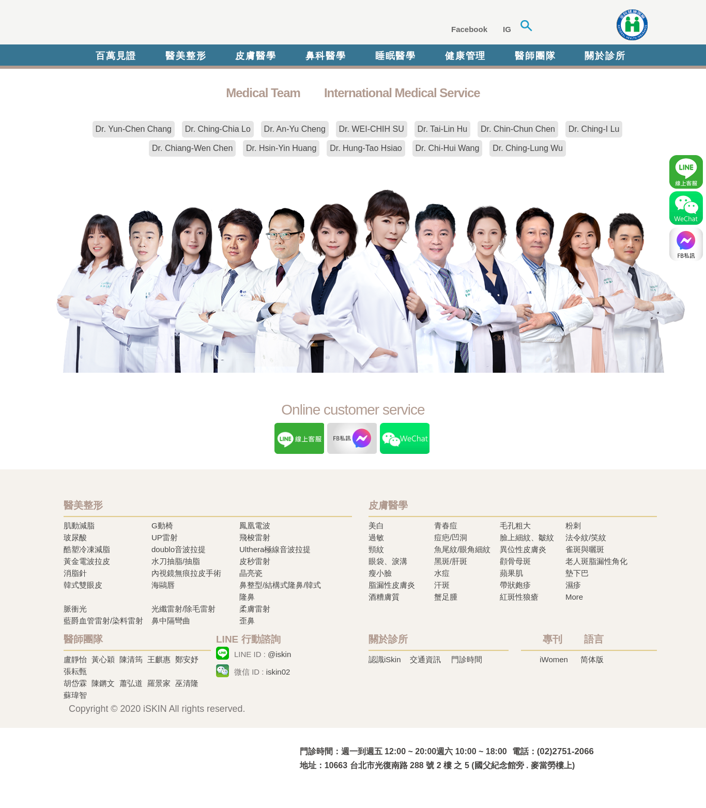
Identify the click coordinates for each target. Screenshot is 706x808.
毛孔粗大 (515, 525)
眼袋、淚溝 (388, 561)
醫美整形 (185, 56)
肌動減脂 (79, 525)
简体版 (592, 659)
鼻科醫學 (325, 56)
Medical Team (263, 93)
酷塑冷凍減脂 (87, 549)
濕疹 (573, 585)
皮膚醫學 (255, 56)
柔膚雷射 (254, 608)
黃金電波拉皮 (87, 561)
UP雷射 (164, 537)
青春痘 (445, 525)
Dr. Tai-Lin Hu (443, 129)
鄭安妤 (186, 659)
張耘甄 (75, 671)
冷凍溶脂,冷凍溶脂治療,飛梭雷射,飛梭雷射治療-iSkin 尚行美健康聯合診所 (164, 757)
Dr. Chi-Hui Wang (448, 148)
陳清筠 (131, 659)
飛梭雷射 (254, 537)
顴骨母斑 (515, 561)
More (574, 596)
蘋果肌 (511, 573)
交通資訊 (425, 659)
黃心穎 (103, 659)
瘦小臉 (380, 573)
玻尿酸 (75, 537)
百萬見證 (116, 56)
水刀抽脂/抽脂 (175, 561)
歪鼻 (247, 620)
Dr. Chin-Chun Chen (518, 129)
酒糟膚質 (384, 596)
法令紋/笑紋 (585, 537)
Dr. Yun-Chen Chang (134, 129)
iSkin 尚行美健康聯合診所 (220, 24)
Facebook (469, 29)
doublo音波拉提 (178, 549)
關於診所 (605, 56)
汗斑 (442, 585)
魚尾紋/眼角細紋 (462, 549)
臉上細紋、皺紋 (527, 537)
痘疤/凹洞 (450, 537)
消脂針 (75, 573)
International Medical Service (402, 93)
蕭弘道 (131, 683)
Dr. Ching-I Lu (594, 129)
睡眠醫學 (395, 56)
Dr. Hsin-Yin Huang (281, 148)
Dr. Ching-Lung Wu (528, 148)
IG (507, 29)
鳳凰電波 (254, 525)
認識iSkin (385, 659)
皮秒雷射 (254, 561)
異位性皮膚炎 (523, 549)
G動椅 (162, 525)
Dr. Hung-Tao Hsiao (366, 148)
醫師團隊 (535, 56)
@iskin (279, 654)
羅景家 (159, 683)
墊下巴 (577, 573)
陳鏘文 (103, 683)
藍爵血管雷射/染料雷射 (103, 620)
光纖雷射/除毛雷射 (183, 608)
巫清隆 (186, 683)
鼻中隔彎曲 (170, 620)
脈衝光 (75, 608)
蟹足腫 (445, 596)
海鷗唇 (163, 585)
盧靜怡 (75, 659)
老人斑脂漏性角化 (596, 561)
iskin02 (278, 671)
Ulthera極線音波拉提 (275, 549)
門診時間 (466, 659)
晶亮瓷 (251, 573)
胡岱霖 (75, 683)
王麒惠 (159, 659)
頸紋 (376, 549)
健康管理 (465, 56)
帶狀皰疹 (515, 585)
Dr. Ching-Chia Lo (218, 129)
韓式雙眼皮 (83, 585)
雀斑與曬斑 (584, 549)
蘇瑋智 (75, 695)
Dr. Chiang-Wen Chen (192, 148)
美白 (376, 525)
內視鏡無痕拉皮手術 (186, 573)
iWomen (554, 659)
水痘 (442, 573)
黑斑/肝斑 (450, 561)
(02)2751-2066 (565, 751)
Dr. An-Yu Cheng (295, 129)
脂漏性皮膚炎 (392, 585)
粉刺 (573, 525)
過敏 (376, 537)
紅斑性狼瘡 (519, 596)
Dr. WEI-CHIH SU (371, 129)
